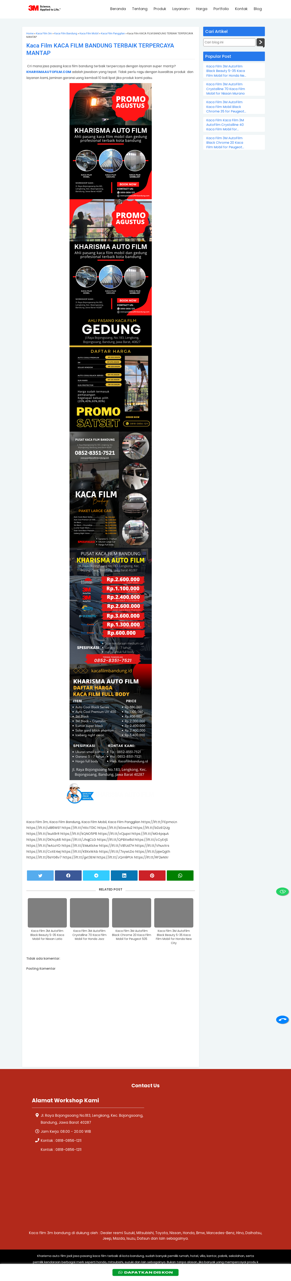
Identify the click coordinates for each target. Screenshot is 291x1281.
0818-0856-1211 (68, 1140)
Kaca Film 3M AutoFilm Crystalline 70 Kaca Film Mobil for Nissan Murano (225, 89)
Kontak (241, 9)
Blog (258, 9)
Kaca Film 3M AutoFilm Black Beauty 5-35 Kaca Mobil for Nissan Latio (47, 935)
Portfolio (221, 9)
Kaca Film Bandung (65, 33)
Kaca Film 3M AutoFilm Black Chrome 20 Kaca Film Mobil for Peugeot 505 (131, 935)
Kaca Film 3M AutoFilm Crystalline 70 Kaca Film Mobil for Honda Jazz (89, 935)
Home (30, 33)
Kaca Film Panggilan (113, 33)
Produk (160, 9)
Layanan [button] (181, 9)
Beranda (118, 9)
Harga (201, 9)
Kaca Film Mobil (89, 33)
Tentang (139, 9)
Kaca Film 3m (44, 33)
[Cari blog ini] (229, 42)
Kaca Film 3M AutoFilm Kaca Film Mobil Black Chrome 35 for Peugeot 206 (225, 107)
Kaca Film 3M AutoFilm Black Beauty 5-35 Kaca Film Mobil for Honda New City (174, 937)
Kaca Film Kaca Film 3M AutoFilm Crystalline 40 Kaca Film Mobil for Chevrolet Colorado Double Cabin (225, 125)
